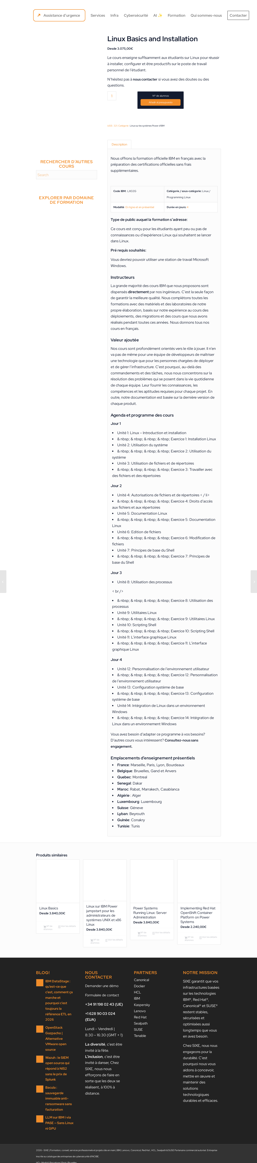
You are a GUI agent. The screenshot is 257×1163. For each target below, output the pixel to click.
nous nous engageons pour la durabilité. (201, 1055)
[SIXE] (22, 15)
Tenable (140, 1038)
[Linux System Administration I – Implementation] (254, 581)
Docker (140, 989)
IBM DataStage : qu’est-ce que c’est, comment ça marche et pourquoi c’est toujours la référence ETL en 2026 (59, 1001)
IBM (137, 1001)
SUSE (138, 1032)
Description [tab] (119, 145)
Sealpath (141, 1026)
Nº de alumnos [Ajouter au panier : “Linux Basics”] (47, 929)
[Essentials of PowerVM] (3, 581)
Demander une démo (102, 989)
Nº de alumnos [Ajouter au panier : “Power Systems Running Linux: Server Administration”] (142, 937)
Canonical (142, 983)
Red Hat (140, 1020)
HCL (138, 995)
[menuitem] (59, 15)
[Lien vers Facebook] (212, 1158)
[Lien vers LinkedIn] (205, 1158)
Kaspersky (142, 1007)
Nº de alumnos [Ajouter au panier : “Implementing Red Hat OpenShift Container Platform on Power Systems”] (189, 942)
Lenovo (140, 1014)
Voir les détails (67, 928)
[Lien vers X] (218, 1158)
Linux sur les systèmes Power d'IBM (147, 125)
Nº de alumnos (161, 95)
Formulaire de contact (103, 998)
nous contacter (145, 79)
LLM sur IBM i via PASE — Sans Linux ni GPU (58, 1101)
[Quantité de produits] (111, 95)
